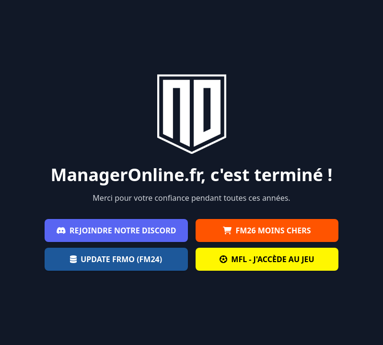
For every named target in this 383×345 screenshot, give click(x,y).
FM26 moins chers (267, 230)
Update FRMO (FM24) (116, 259)
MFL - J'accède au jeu (267, 259)
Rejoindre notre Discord (116, 230)
